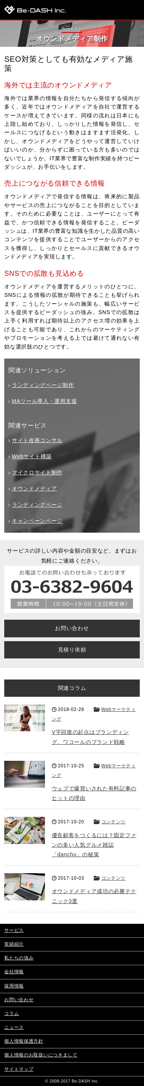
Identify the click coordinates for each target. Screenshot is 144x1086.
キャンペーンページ (37, 521)
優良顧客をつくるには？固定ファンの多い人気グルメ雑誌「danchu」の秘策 (94, 844)
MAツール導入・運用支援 (44, 401)
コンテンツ (113, 821)
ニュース (14, 1027)
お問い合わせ (72, 628)
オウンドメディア (34, 488)
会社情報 (14, 971)
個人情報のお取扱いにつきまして (41, 1055)
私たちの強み (18, 958)
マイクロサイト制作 (37, 472)
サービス (14, 930)
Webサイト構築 (32, 456)
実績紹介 (14, 944)
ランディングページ (37, 505)
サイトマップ (18, 1069)
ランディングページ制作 (43, 385)
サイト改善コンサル (37, 440)
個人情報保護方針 (23, 1041)
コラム (11, 1013)
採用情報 (14, 986)
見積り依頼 (72, 650)
